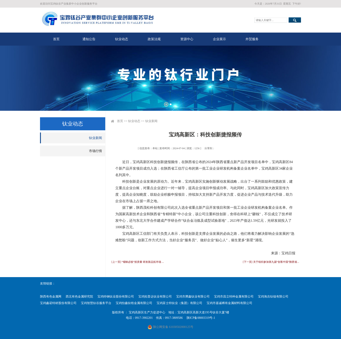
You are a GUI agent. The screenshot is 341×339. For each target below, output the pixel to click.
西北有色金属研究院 (79, 296)
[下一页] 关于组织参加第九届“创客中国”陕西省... (271, 261)
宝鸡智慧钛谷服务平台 (96, 303)
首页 (56, 39)
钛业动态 (121, 39)
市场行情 (95, 151)
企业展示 (219, 39)
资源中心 (186, 39)
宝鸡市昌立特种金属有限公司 (234, 296)
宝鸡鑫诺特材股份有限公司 (58, 303)
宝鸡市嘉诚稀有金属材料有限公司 (229, 303)
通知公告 (88, 39)
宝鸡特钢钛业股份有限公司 (115, 296)
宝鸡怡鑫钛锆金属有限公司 (134, 303)
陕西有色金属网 (50, 296)
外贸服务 (252, 39)
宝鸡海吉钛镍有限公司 (273, 296)
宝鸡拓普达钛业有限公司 (155, 296)
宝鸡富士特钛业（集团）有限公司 (179, 303)
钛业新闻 (95, 138)
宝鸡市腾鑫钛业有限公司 (193, 296)
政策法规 (154, 39)
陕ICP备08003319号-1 (201, 317)
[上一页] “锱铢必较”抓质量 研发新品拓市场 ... (138, 261)
